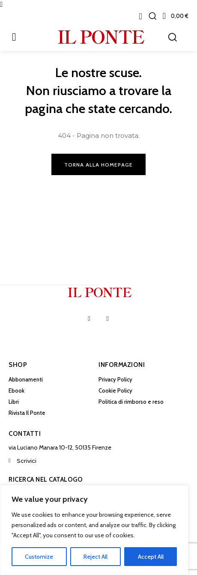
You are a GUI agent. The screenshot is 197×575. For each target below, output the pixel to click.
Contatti (25, 434)
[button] (152, 16)
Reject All (95, 556)
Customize (39, 556)
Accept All (151, 556)
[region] (94, 530)
